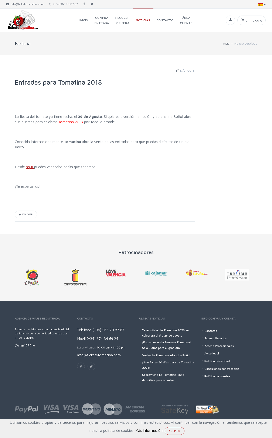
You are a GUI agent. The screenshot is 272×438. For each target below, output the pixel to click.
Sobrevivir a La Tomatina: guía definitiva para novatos (163, 377)
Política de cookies (217, 376)
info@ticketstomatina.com (99, 355)
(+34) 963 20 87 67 (63, 4)
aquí (30, 167)
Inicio (226, 43)
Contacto (210, 330)
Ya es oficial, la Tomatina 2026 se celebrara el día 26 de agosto (165, 332)
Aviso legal (211, 353)
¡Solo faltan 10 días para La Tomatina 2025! (168, 364)
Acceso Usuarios (215, 338)
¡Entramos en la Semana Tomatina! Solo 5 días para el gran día (166, 344)
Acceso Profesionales (219, 346)
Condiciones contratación (221, 368)
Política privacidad (217, 361)
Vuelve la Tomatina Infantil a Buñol (166, 355)
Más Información (149, 430)
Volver (26, 214)
